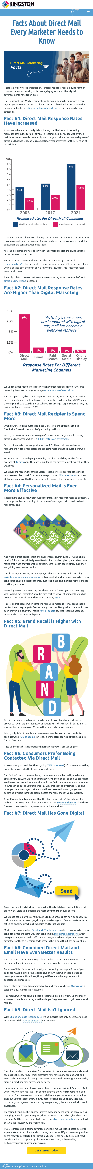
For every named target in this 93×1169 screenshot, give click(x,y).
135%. (58, 597)
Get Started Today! (47, 1150)
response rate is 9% (14, 264)
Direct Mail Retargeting (66, 933)
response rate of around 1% (59, 390)
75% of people (47, 611)
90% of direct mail (32, 1020)
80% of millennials (66, 802)
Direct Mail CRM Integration (46, 930)
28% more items (67, 475)
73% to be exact (55, 765)
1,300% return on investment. (53, 439)
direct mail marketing (15, 281)
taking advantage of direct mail (42, 108)
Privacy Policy (38, 1166)
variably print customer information (22, 577)
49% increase (76, 986)
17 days (20, 462)
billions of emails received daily (25, 1017)
